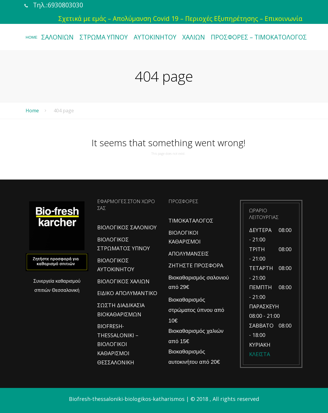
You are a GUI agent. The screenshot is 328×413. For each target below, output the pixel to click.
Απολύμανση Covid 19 (145, 18)
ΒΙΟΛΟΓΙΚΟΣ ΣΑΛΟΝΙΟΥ (127, 227)
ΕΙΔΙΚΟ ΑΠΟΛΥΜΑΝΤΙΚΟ (127, 293)
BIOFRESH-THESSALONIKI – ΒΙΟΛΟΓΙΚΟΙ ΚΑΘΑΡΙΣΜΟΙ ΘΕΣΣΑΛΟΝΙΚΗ (117, 344)
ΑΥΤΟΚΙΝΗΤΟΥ (155, 37)
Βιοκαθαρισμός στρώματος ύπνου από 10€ (196, 310)
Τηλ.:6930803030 (58, 5)
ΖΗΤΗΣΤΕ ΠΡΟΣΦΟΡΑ (195, 265)
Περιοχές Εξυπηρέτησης (221, 18)
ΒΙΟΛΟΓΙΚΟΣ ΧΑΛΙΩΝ (123, 281)
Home (32, 110)
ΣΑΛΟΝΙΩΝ (57, 37)
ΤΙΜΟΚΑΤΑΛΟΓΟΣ (190, 220)
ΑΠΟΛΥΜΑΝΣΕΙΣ (188, 253)
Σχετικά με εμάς (82, 18)
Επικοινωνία (283, 18)
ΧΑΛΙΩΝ (193, 37)
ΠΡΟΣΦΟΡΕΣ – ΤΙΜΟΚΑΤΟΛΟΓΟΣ (259, 37)
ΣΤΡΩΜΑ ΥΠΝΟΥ (103, 37)
